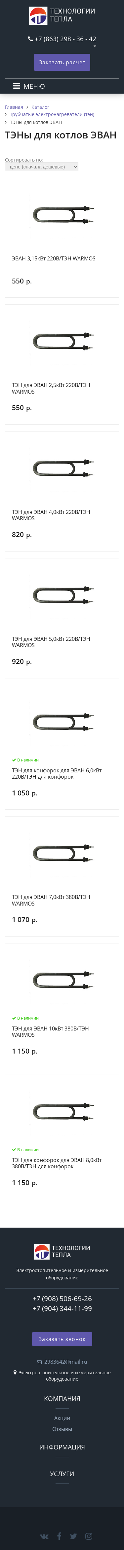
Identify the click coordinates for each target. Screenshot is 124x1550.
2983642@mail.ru (65, 1361)
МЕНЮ (34, 86)
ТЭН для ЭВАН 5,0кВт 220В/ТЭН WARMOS (51, 642)
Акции (62, 1418)
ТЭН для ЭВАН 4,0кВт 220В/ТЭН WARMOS (51, 515)
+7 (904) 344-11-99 (62, 1308)
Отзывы (62, 1429)
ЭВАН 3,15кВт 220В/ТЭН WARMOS (54, 258)
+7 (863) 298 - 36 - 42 (65, 38)
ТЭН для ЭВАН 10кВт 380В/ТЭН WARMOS (50, 1032)
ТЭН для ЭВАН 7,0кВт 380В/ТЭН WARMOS (51, 900)
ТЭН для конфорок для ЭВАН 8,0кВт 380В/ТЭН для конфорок (57, 1163)
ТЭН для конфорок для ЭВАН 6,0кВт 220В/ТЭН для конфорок (57, 773)
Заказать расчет (62, 62)
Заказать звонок (62, 1339)
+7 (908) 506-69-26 (62, 1298)
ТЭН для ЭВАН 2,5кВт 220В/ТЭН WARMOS (51, 388)
